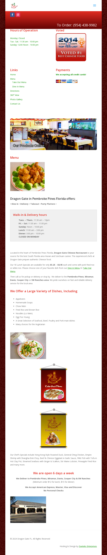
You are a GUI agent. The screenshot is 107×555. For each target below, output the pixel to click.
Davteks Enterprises (88, 546)
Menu (12, 79)
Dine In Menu (18, 86)
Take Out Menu (19, 82)
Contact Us (15, 103)
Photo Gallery (16, 99)
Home (13, 74)
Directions (14, 91)
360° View (14, 95)
